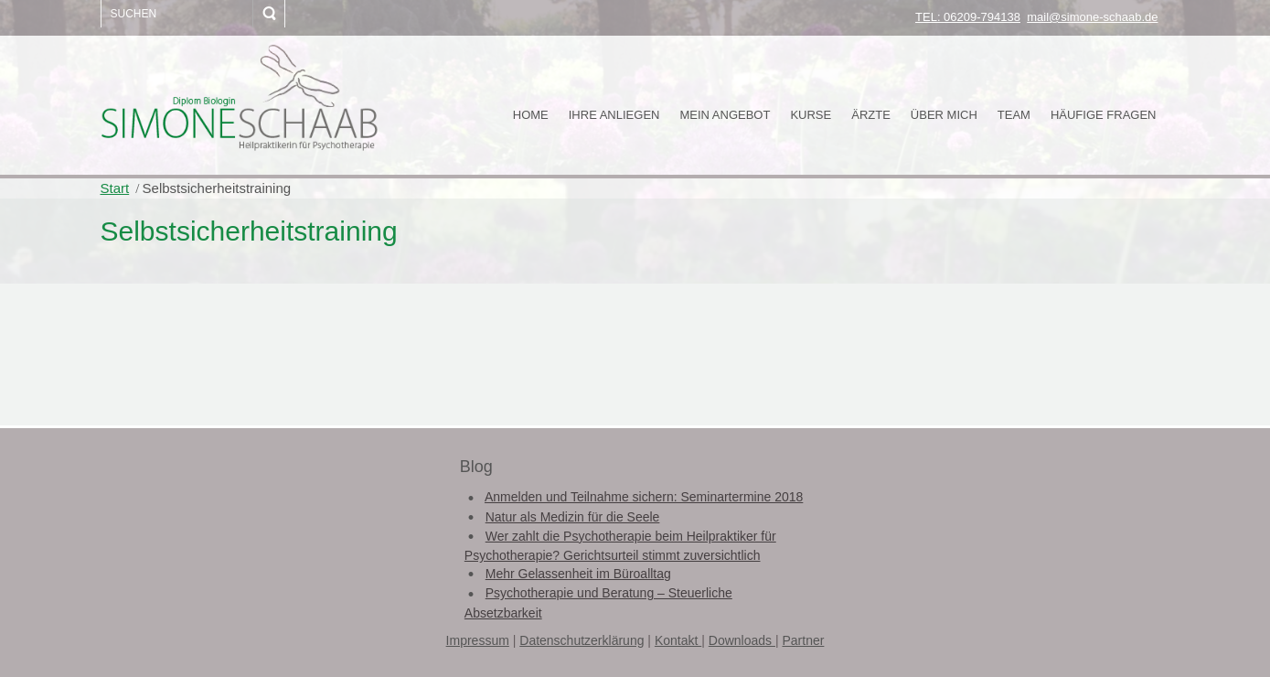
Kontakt (678, 640)
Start (115, 188)
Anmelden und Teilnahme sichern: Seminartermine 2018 (644, 496)
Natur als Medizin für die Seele (573, 517)
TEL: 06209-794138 (967, 17)
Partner (803, 640)
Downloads (742, 640)
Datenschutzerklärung (581, 640)
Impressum (477, 640)
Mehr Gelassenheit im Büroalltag (578, 573)
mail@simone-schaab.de (1092, 17)
